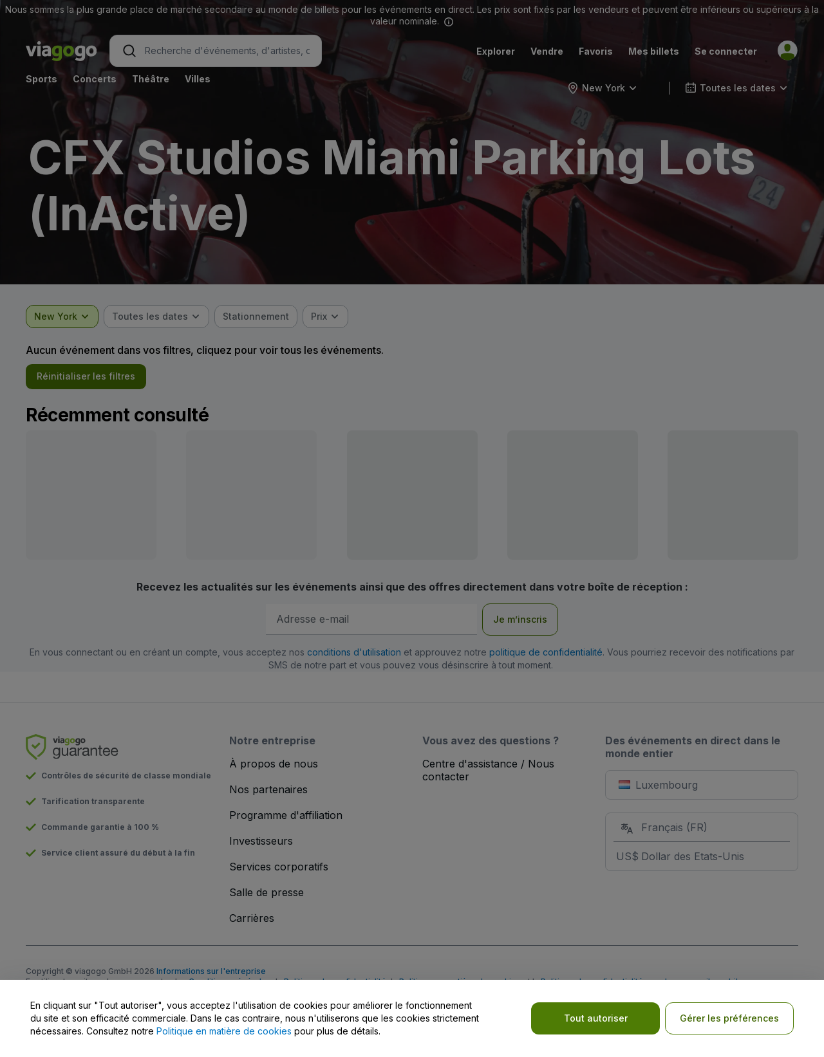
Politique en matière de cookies (224, 1030)
